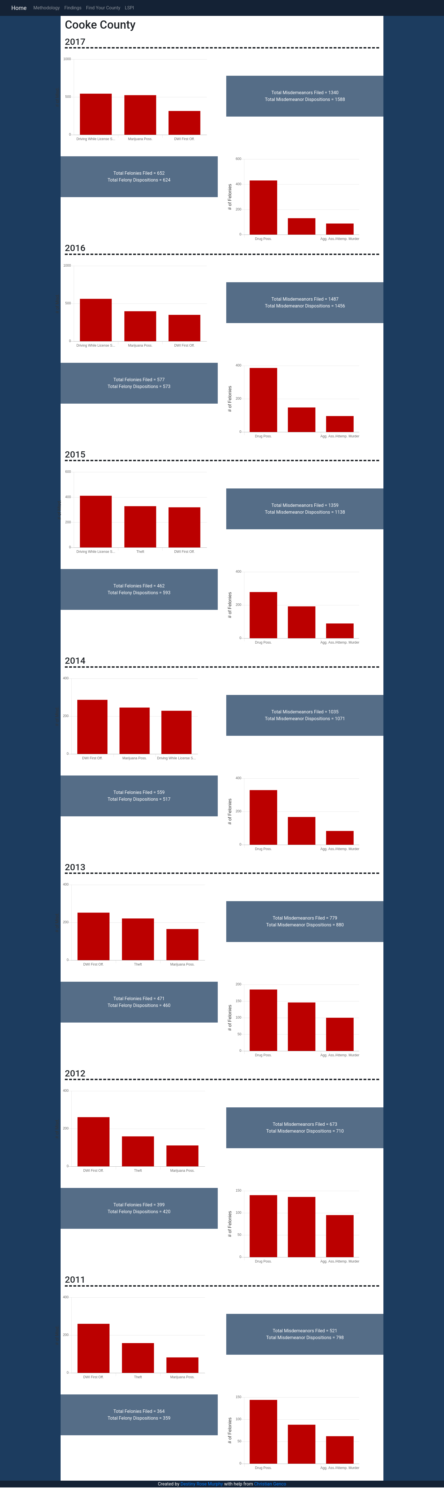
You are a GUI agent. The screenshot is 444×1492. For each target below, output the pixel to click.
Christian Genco (270, 1484)
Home (19, 8)
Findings (73, 7)
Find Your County (103, 7)
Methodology (46, 7)
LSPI (129, 7)
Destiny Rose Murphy (201, 1484)
